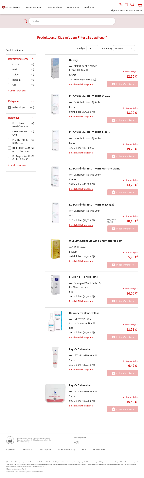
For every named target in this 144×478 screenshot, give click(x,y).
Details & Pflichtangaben (81, 84)
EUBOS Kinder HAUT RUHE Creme (89, 96)
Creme (15, 64)
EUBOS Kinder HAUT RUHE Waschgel (91, 204)
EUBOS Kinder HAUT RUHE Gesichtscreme (94, 168)
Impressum (11, 449)
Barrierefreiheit (99, 449)
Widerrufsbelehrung (66, 449)
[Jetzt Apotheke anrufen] (120, 5)
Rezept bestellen (34, 7)
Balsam (16, 79)
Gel (14, 84)
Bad (14, 69)
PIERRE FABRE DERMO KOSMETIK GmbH (21, 141)
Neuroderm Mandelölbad (84, 313)
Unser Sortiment (55, 7)
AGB (84, 449)
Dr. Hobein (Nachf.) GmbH (20, 125)
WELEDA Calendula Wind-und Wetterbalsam (95, 240)
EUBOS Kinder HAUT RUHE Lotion (89, 132)
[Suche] (132, 4)
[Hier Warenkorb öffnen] (126, 5)
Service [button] (87, 7)
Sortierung (107, 48)
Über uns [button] (71, 7)
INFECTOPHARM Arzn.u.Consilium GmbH (21, 149)
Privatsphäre (45, 449)
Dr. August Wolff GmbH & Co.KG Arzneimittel (21, 157)
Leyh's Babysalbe (79, 349)
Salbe (15, 74)
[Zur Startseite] (12, 7)
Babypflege (18, 107)
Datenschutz (27, 449)
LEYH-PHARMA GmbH (20, 133)
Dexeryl (73, 60)
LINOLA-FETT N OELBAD (83, 277)
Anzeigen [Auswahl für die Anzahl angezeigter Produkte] (80, 48)
